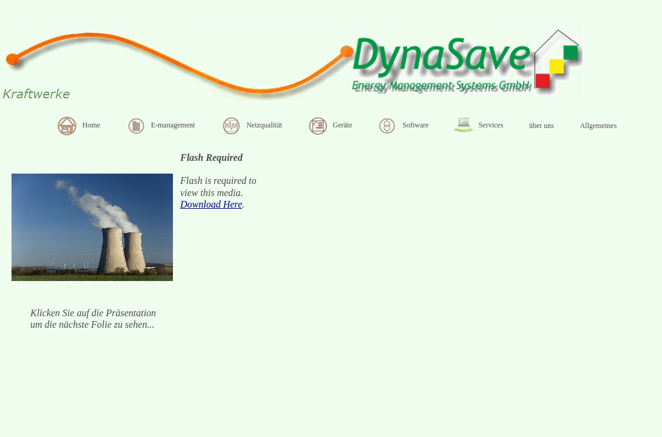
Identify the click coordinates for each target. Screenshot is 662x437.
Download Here (211, 204)
